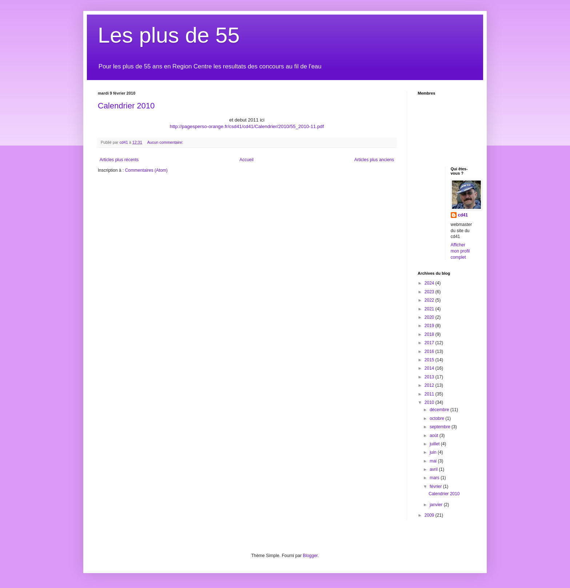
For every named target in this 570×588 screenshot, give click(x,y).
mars (435, 477)
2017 (430, 342)
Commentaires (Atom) (146, 170)
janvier (437, 504)
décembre (440, 409)
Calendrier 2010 (126, 105)
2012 (430, 385)
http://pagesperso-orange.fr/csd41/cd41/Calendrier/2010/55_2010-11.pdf (247, 126)
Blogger (310, 555)
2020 (430, 317)
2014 (430, 368)
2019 (430, 325)
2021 (430, 308)
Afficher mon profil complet (460, 251)
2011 (430, 394)
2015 (430, 359)
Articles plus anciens (374, 159)
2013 (430, 377)
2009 (430, 515)
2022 (430, 300)
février (436, 486)
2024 (430, 283)
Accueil (247, 159)
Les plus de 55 (169, 35)
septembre (440, 426)
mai (434, 461)
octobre (437, 418)
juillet (435, 443)
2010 (430, 402)
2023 (430, 291)
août (434, 435)
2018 (430, 334)
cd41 (463, 215)
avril (434, 469)
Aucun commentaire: (165, 142)
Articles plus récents (119, 159)
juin (434, 452)
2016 (430, 351)
